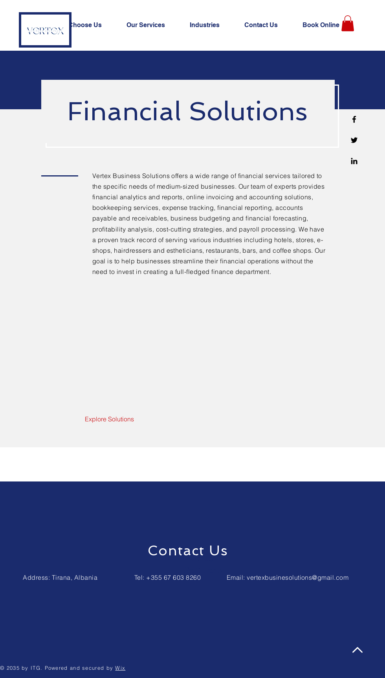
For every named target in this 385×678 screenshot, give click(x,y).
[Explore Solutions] (109, 419)
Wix (120, 668)
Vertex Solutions (203, 564)
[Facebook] (354, 119)
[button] (347, 23)
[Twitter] (354, 140)
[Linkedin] (354, 160)
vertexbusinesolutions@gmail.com (297, 577)
